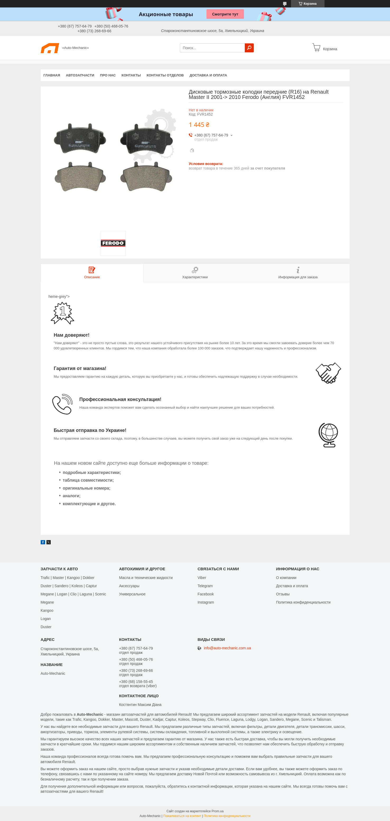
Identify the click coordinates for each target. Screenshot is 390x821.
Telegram (205, 586)
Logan (46, 619)
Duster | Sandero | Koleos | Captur (69, 586)
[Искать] (249, 47)
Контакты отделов (165, 75)
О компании (286, 578)
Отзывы (282, 594)
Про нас (108, 75)
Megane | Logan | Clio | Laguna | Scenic (73, 594)
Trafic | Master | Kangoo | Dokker (68, 578)
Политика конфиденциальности (303, 602)
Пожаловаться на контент (182, 816)
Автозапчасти (80, 75)
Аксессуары (129, 586)
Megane (47, 602)
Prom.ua (217, 811)
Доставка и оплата (208, 75)
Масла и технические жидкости (146, 578)
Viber (202, 578)
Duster (46, 627)
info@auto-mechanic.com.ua (227, 648)
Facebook (206, 594)
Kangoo (47, 610)
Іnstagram (206, 602)
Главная (52, 75)
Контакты (131, 75)
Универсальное (132, 594)
